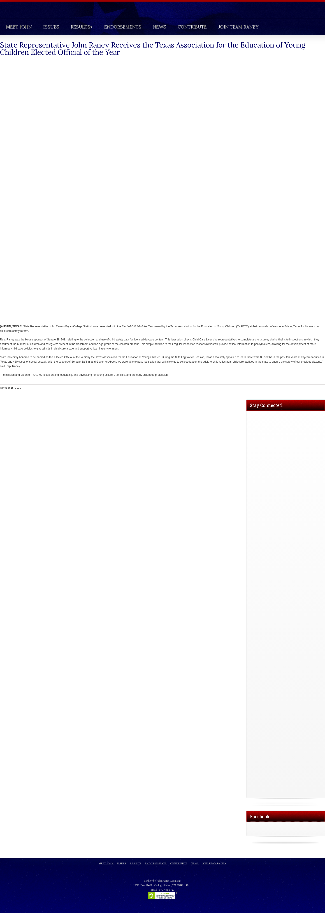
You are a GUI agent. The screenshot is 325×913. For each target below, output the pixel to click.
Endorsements (122, 26)
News (159, 26)
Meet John (19, 26)
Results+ (81, 26)
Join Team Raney (238, 26)
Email (154, 889)
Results (135, 863)
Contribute (192, 26)
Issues (51, 26)
